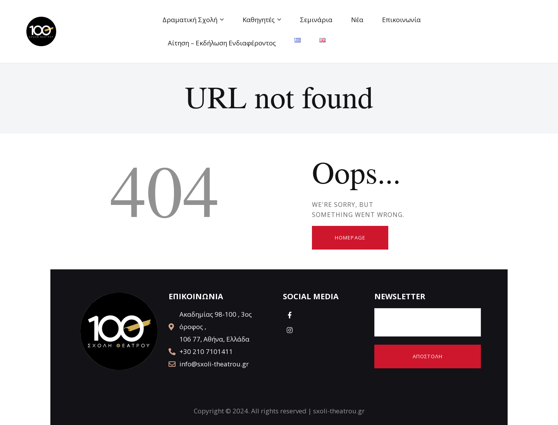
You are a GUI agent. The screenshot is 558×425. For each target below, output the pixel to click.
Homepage (350, 237)
